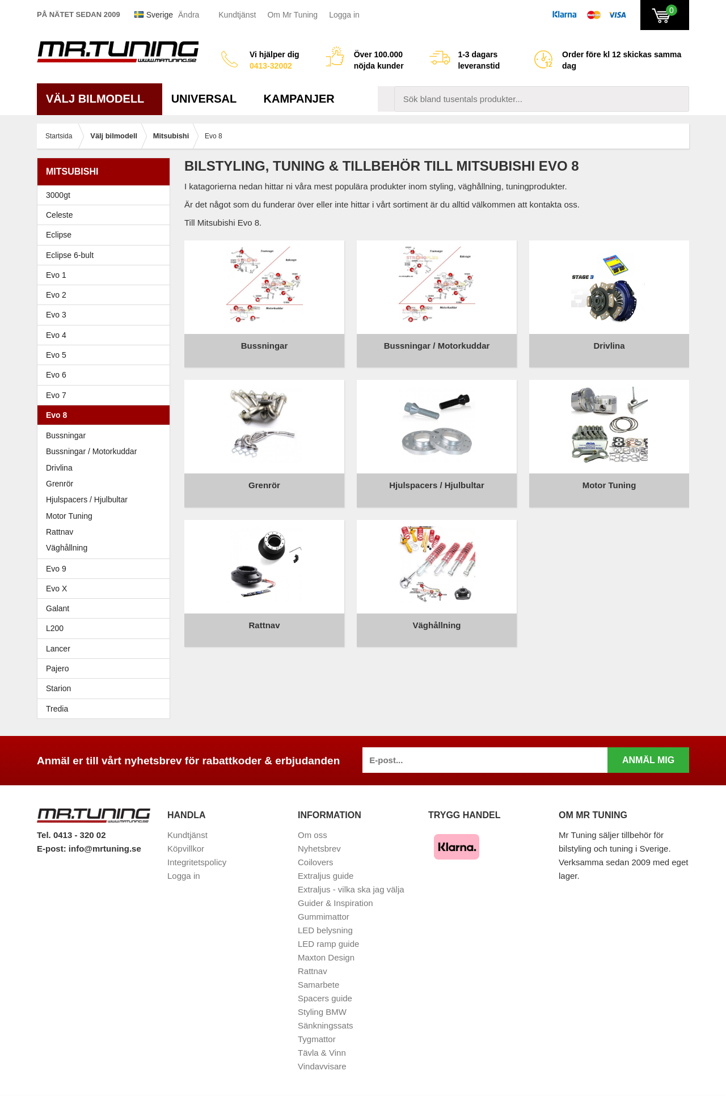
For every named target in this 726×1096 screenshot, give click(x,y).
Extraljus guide (325, 876)
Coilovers (316, 862)
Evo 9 (106, 568)
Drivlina (59, 467)
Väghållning (66, 547)
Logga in (344, 14)
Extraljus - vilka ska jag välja (351, 889)
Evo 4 (106, 335)
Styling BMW (322, 1012)
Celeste (59, 214)
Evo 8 (106, 415)
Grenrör (59, 483)
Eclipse (106, 234)
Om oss (312, 835)
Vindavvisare (322, 1066)
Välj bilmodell (99, 98)
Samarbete (318, 984)
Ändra (188, 14)
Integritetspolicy (196, 862)
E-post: (53, 848)
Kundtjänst (237, 14)
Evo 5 (106, 354)
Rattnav (59, 531)
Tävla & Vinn (322, 1052)
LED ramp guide (328, 944)
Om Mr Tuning (292, 14)
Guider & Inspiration (335, 903)
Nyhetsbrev (319, 848)
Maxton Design (326, 957)
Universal (208, 98)
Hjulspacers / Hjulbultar (87, 499)
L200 (55, 628)
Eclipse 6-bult (106, 255)
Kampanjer (299, 98)
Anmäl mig (648, 760)
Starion (58, 688)
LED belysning (325, 930)
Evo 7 (106, 395)
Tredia (57, 708)
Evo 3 (106, 314)
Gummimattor (323, 916)
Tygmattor (317, 1039)
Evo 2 (106, 294)
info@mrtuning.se (105, 848)
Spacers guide (325, 998)
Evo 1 (106, 275)
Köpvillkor (185, 848)
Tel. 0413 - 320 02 (71, 835)
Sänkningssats (325, 1025)
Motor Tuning (106, 516)
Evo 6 (106, 374)
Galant (106, 608)
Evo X (106, 588)
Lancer (106, 648)
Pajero (57, 668)
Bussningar (66, 435)
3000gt (106, 195)
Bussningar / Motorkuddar (91, 451)
